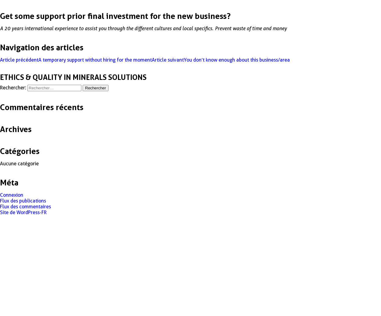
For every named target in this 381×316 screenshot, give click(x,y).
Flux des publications (23, 201)
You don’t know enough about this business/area (221, 60)
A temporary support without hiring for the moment (76, 60)
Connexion (11, 195)
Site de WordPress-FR (23, 212)
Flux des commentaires (25, 207)
